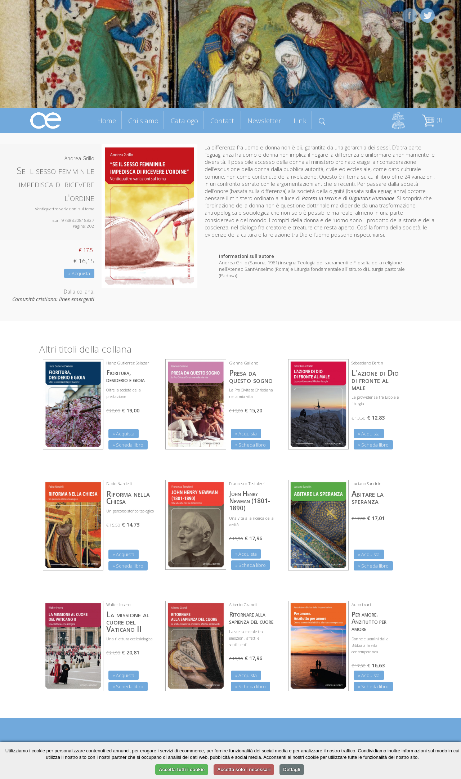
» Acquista (79, 273)
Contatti (223, 120)
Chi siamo (143, 120)
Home (106, 120)
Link (300, 120)
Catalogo (184, 120)
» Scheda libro (128, 445)
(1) (432, 120)
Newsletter (264, 120)
